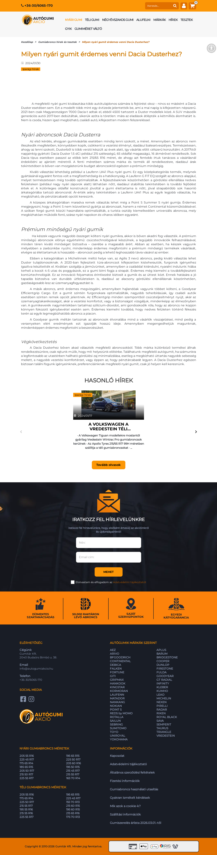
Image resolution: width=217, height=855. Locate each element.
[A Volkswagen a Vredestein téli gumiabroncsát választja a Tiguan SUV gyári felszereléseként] (50, 404)
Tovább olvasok (50, 465)
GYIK (68, 29)
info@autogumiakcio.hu (36, 668)
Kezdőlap (27, 42)
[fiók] (183, 5)
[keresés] (158, 5)
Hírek (173, 20)
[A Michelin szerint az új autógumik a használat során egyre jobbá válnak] (108, 404)
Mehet (108, 572)
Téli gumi (92, 20)
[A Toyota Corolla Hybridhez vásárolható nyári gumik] (166, 404)
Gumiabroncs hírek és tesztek (57, 42)
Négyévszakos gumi (117, 20)
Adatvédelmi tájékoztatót (129, 582)
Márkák (159, 20)
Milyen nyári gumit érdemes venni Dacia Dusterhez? (115, 42)
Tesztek (186, 20)
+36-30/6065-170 (38, 6)
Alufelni (143, 20)
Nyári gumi (73, 20)
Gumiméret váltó (88, 29)
